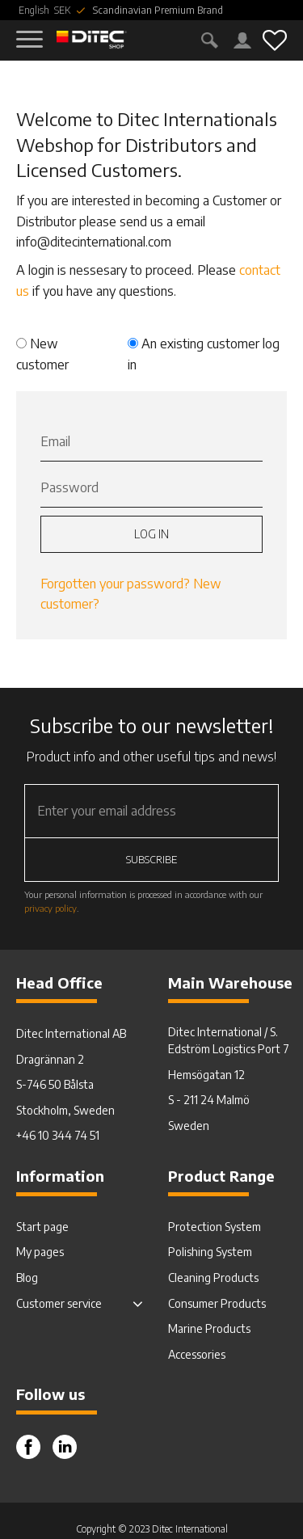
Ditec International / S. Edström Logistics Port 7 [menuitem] (228, 1040)
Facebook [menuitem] (28, 1447)
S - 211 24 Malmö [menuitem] (209, 1100)
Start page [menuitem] (42, 1226)
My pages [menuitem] (40, 1252)
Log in (151, 534)
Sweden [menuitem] (188, 1125)
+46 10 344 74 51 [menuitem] (57, 1135)
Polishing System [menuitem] (210, 1252)
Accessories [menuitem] (196, 1354)
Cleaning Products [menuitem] (213, 1277)
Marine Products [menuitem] (209, 1328)
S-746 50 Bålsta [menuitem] (55, 1084)
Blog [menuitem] (27, 1277)
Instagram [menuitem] (65, 1447)
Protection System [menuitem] (214, 1226)
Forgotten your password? (115, 584)
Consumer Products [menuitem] (217, 1303)
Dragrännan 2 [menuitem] (50, 1059)
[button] (30, 30)
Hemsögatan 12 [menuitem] (206, 1075)
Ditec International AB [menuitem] (71, 1033)
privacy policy (50, 907)
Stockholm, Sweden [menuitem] (65, 1110)
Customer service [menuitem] (59, 1303)
